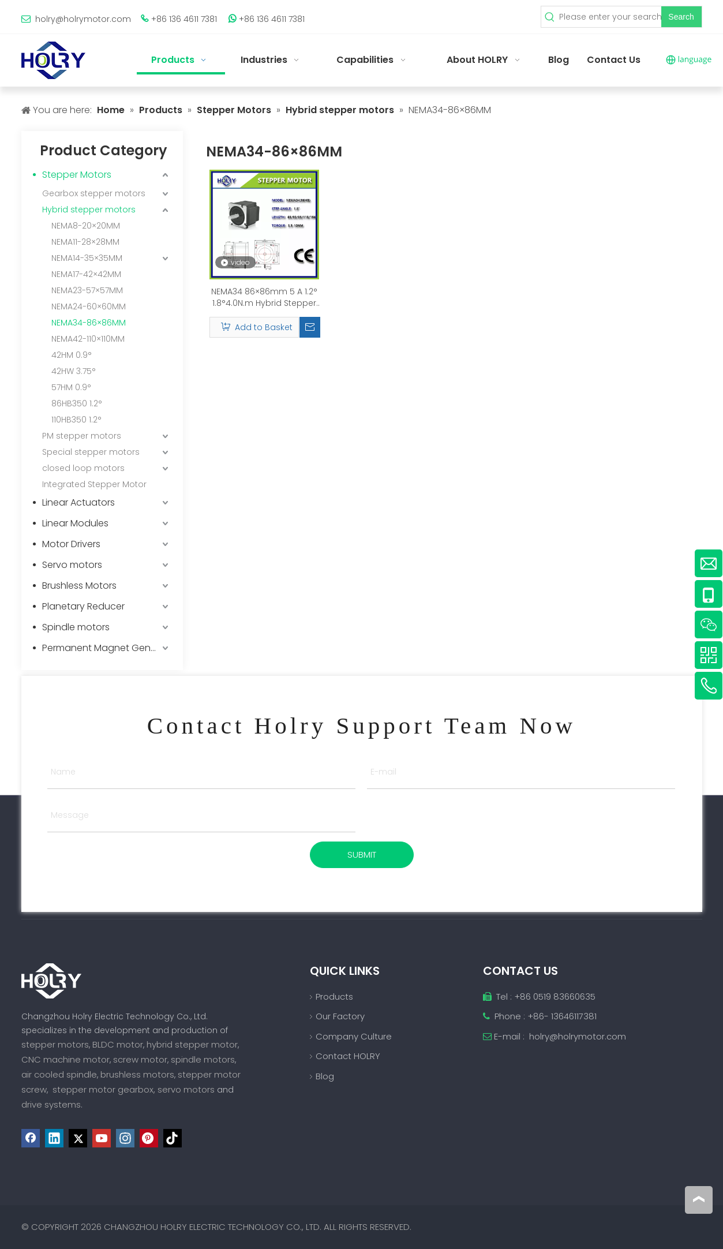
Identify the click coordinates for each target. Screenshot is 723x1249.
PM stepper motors (81, 436)
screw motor (140, 1059)
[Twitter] (78, 1138)
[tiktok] (172, 1138)
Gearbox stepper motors (93, 193)
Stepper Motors (76, 174)
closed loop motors (83, 468)
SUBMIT (361, 854)
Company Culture (354, 1036)
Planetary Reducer (83, 606)
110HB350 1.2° (76, 419)
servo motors (187, 1089)
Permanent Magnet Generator (106, 648)
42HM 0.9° (71, 355)
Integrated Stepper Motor (94, 484)
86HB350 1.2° (76, 403)
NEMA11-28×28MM (85, 242)
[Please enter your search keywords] (610, 16)
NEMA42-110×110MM (88, 339)
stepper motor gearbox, (104, 1089)
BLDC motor (117, 1044)
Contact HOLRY (348, 1056)
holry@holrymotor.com (83, 19)
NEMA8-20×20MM (85, 225)
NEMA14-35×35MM (86, 258)
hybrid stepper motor (192, 1044)
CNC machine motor (65, 1059)
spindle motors (203, 1059)
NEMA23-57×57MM (87, 290)
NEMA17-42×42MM (86, 274)
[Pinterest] (149, 1138)
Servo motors (72, 564)
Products (334, 996)
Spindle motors (76, 627)
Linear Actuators (78, 502)
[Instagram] (125, 1138)
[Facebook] (30, 1138)
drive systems (51, 1104)
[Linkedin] (54, 1138)
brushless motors (137, 1074)
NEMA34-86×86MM (88, 322)
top (698, 1199)
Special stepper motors (91, 452)
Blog (325, 1076)
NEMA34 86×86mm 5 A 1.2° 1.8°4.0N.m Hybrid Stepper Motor (264, 297)
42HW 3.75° (73, 371)
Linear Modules (75, 523)
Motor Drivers (71, 544)
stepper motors (55, 1044)
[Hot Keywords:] (681, 16)
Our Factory (340, 1016)
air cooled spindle (59, 1074)
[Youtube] (101, 1138)
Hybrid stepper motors (89, 209)
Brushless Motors (79, 585)
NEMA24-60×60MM (88, 306)
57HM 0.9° (71, 387)
